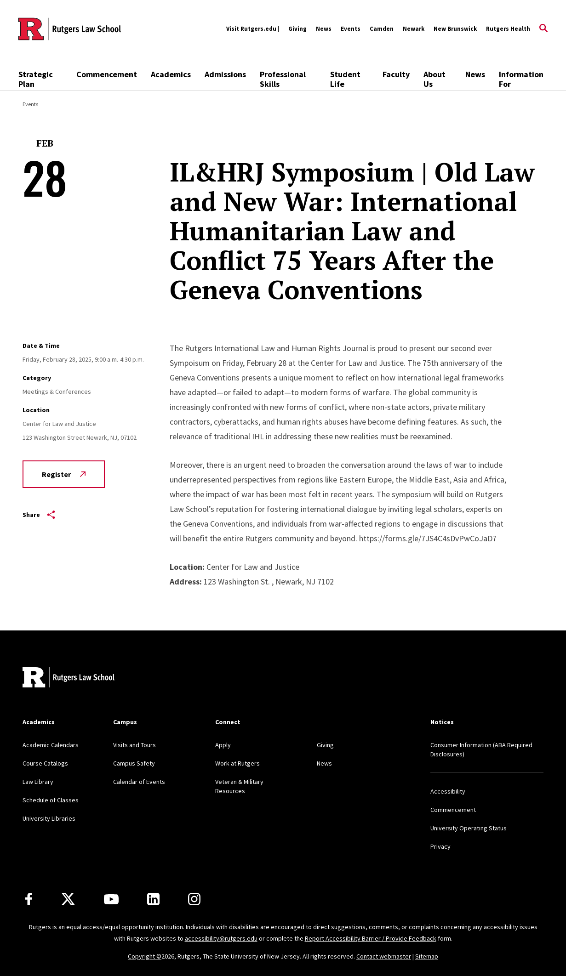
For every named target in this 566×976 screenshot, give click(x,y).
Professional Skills (283, 79)
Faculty (396, 74)
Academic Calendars (51, 745)
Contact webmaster (383, 956)
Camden (382, 29)
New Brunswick (455, 29)
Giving (297, 29)
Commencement (106, 74)
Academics (171, 74)
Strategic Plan (35, 79)
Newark (413, 29)
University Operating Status (468, 828)
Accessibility (447, 791)
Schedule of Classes (51, 800)
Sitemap (426, 956)
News (324, 29)
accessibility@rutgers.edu (221, 938)
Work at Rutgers (237, 763)
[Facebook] (28, 899)
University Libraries (49, 818)
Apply (223, 745)
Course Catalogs (45, 763)
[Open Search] (543, 28)
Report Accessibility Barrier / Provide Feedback (370, 938)
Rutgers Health (508, 29)
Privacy (440, 846)
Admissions (225, 74)
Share (39, 515)
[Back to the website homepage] (69, 29)
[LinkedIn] (153, 899)
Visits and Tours (134, 745)
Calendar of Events (139, 781)
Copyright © (144, 956)
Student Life (345, 79)
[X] (68, 899)
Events (350, 29)
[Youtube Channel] (111, 899)
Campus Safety (134, 763)
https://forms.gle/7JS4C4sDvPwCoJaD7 (428, 538)
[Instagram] (194, 899)
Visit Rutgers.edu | (252, 29)
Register (64, 474)
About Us (434, 79)
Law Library (38, 781)
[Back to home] (68, 678)
